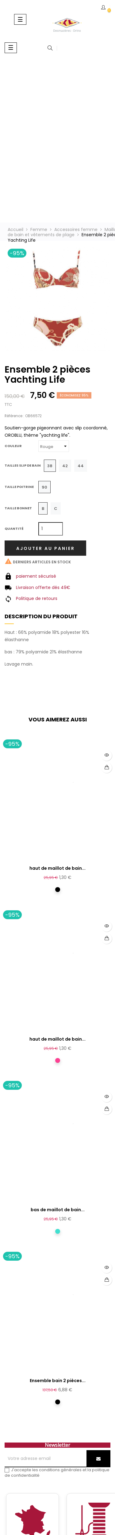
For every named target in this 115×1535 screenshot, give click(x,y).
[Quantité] (50, 529)
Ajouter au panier (45, 548)
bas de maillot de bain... (58, 1210)
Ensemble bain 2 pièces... (58, 1381)
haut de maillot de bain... (57, 868)
